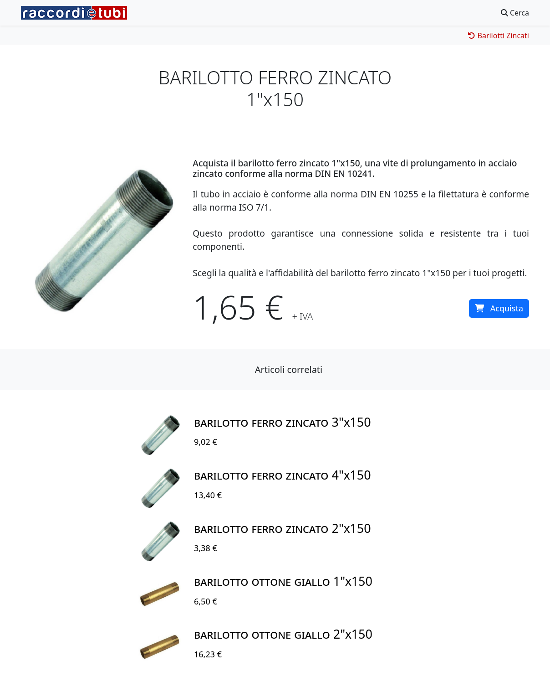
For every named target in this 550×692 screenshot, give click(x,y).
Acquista (499, 308)
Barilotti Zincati (498, 36)
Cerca (515, 13)
